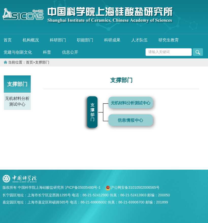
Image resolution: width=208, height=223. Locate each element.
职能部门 (85, 40)
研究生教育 (168, 40)
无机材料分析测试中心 (17, 101)
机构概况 (31, 40)
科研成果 (112, 40)
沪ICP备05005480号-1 (83, 187)
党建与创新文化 (18, 52)
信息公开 (70, 52)
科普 (47, 52)
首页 (8, 40)
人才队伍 (139, 40)
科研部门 (58, 40)
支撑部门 (42, 62)
